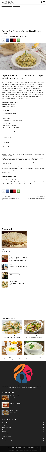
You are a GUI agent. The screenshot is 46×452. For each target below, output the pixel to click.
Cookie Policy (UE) (30, 447)
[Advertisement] (23, 18)
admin (6, 36)
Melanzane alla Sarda (16, 275)
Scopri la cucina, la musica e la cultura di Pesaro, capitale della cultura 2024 (18, 259)
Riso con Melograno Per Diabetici (36, 198)
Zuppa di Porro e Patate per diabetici (34, 358)
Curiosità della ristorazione (18, 266)
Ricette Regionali (14, 272)
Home (9, 447)
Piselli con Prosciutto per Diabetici (34, 337)
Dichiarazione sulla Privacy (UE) (18, 447)
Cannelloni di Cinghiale (15, 403)
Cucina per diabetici (7, 6)
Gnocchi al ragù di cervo (16, 395)
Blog (3, 249)
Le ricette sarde (7, 251)
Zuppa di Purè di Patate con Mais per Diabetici (12, 358)
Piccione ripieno (14, 410)
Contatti (36, 447)
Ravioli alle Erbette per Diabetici (16, 284)
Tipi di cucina (16, 6)
